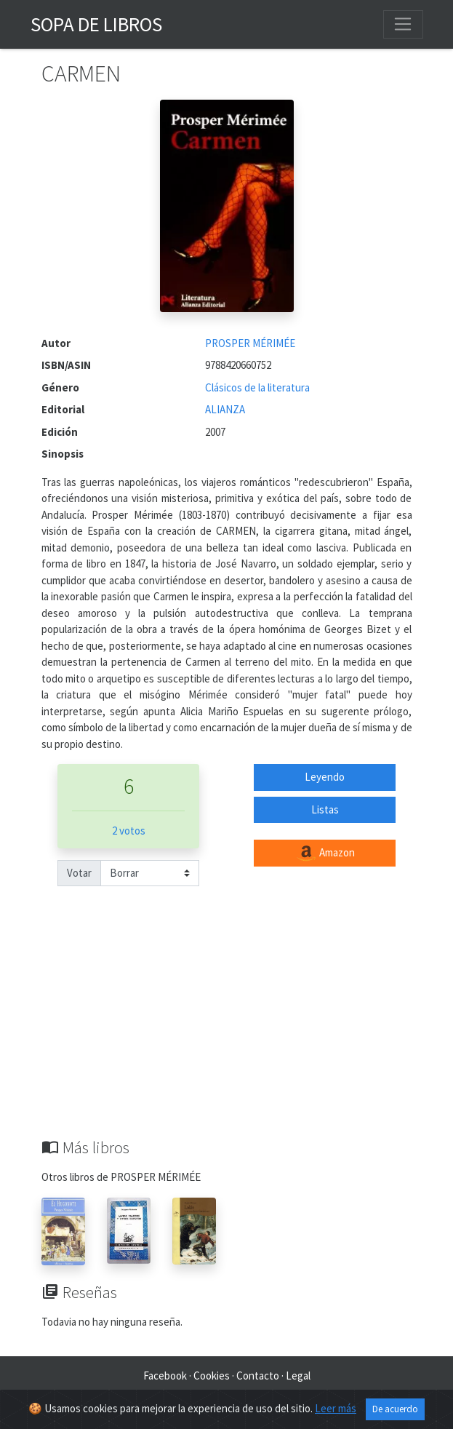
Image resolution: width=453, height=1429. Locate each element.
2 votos (128, 830)
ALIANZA (225, 409)
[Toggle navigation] (402, 24)
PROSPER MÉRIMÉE (250, 343)
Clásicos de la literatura (257, 387)
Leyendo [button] (325, 777)
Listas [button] (325, 809)
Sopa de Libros (96, 24)
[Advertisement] (226, 1029)
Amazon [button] (325, 853)
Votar (79, 873)
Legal (298, 1375)
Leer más (335, 1408)
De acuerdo (395, 1409)
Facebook (165, 1375)
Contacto (257, 1375)
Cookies (211, 1375)
